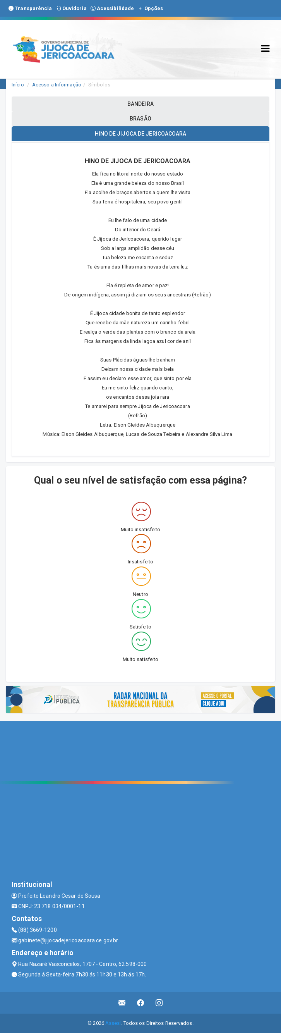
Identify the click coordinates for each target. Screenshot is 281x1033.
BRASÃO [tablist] (140, 118)
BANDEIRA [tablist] (140, 104)
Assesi (113, 1023)
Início (18, 85)
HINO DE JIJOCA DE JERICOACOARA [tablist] (141, 134)
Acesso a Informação (56, 85)
